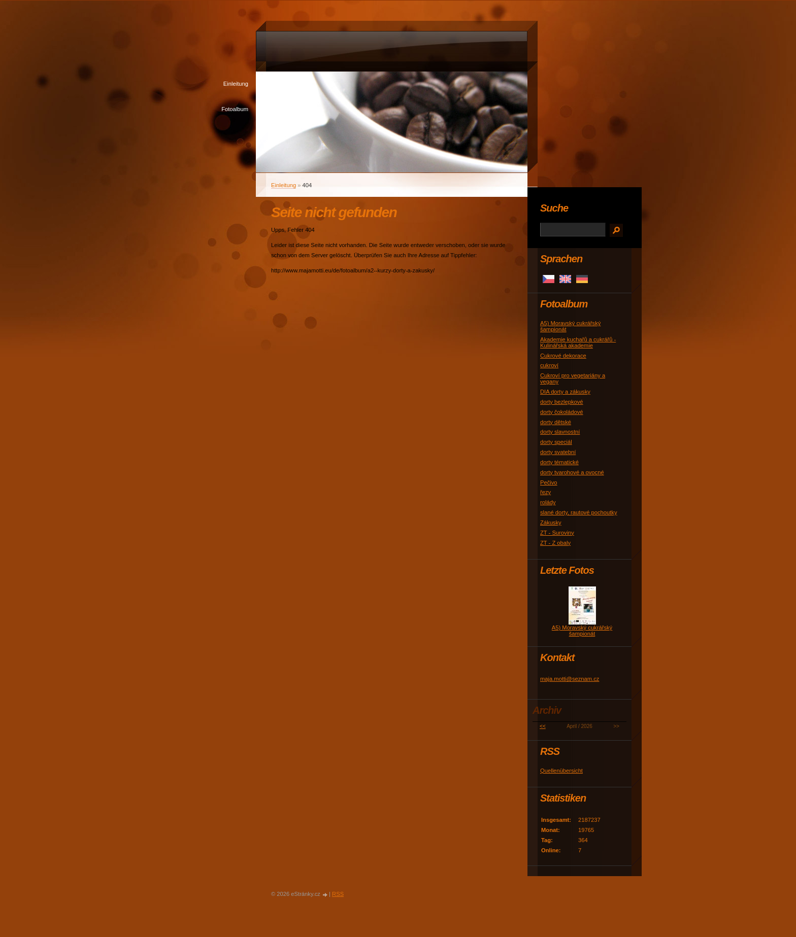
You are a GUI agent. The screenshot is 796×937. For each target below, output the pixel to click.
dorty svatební (558, 452)
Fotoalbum (234, 109)
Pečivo (548, 482)
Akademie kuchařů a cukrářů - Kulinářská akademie (578, 342)
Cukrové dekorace (563, 356)
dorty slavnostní (560, 432)
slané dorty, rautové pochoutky (578, 512)
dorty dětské (555, 422)
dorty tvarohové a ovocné (572, 472)
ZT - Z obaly (555, 543)
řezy (545, 492)
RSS (338, 894)
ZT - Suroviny (557, 533)
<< (543, 726)
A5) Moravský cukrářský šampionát (582, 630)
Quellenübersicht (561, 771)
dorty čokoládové (561, 412)
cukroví (549, 365)
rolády (547, 502)
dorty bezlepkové (561, 402)
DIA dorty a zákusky (565, 392)
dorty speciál (556, 442)
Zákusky (550, 522)
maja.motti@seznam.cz (569, 679)
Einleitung (235, 84)
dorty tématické (559, 462)
